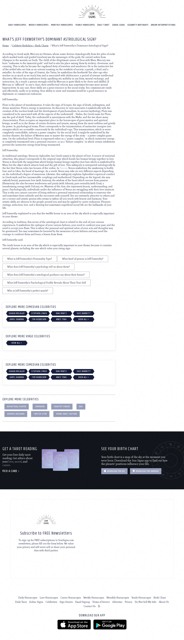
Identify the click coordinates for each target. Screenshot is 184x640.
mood (18, 461)
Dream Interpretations (163, 25)
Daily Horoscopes (17, 25)
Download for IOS (114, 471)
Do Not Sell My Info (145, 601)
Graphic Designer (16, 414)
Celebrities (51, 601)
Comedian (40, 406)
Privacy (128, 601)
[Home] (92, 11)
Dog (81, 406)
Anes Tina (61, 319)
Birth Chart (160, 597)
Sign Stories (66, 601)
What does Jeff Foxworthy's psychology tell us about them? (38, 266)
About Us (164, 601)
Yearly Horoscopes (85, 25)
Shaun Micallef (17, 313)
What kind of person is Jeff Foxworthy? (82, 258)
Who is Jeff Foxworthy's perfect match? (27, 290)
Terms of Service (101, 601)
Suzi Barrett (84, 313)
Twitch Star (40, 414)
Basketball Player (16, 406)
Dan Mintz (61, 313)
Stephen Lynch (39, 313)
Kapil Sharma (17, 319)
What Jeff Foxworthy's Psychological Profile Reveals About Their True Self (46, 282)
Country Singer (62, 406)
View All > (83, 319)
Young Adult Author (66, 414)
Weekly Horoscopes (39, 25)
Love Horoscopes (49, 597)
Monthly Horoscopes (62, 25)
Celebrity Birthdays (138, 25)
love (10, 461)
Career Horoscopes (70, 597)
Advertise (117, 601)
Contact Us (90, 606)
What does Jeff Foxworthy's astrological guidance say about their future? (46, 274)
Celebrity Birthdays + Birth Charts (30, 45)
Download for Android (146, 471)
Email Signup (82, 601)
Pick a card (11, 471)
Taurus (63, 167)
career (6, 465)
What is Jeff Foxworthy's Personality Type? (29, 258)
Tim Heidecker (39, 319)
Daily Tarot (103, 25)
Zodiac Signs (118, 25)
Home (5, 45)
